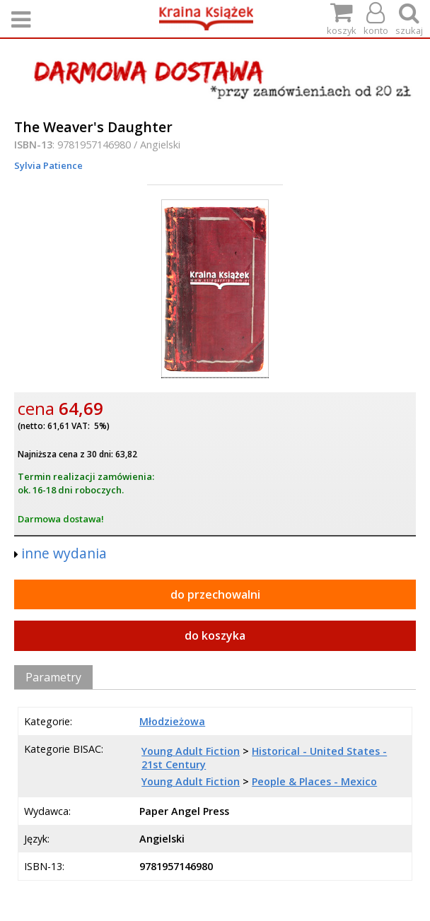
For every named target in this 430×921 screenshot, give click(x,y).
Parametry (53, 677)
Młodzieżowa (172, 721)
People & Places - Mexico (314, 781)
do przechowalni (215, 594)
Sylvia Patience (48, 165)
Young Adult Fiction (190, 751)
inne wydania (64, 553)
